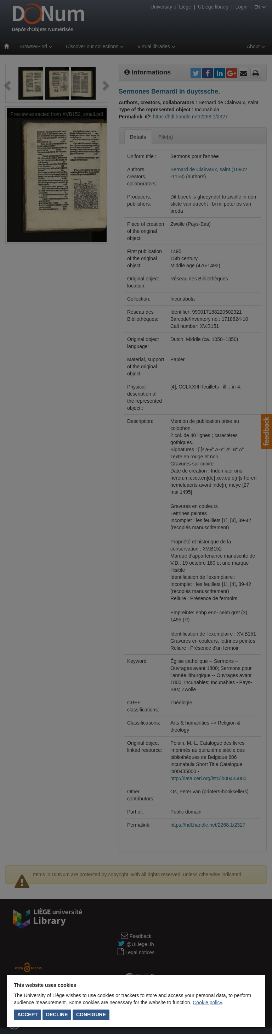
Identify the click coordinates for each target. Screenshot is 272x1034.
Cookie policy (207, 1002)
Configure (91, 1014)
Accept (27, 1014)
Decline (57, 1014)
